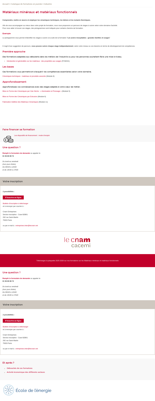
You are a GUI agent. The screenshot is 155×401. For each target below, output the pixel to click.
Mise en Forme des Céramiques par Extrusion (19, 96)
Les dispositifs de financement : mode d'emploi (32, 135)
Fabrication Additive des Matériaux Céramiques (20, 102)
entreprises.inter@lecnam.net (27, 226)
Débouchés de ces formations (19, 368)
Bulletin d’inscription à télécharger (15, 203)
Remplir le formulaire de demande (16, 153)
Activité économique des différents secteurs (26, 372)
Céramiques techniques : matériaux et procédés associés (24, 76)
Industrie (48, 4)
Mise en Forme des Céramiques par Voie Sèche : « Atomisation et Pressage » (31, 91)
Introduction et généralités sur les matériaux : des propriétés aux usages (34, 61)
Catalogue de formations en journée (26, 4)
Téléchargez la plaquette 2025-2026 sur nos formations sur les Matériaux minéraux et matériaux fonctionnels (77, 261)
